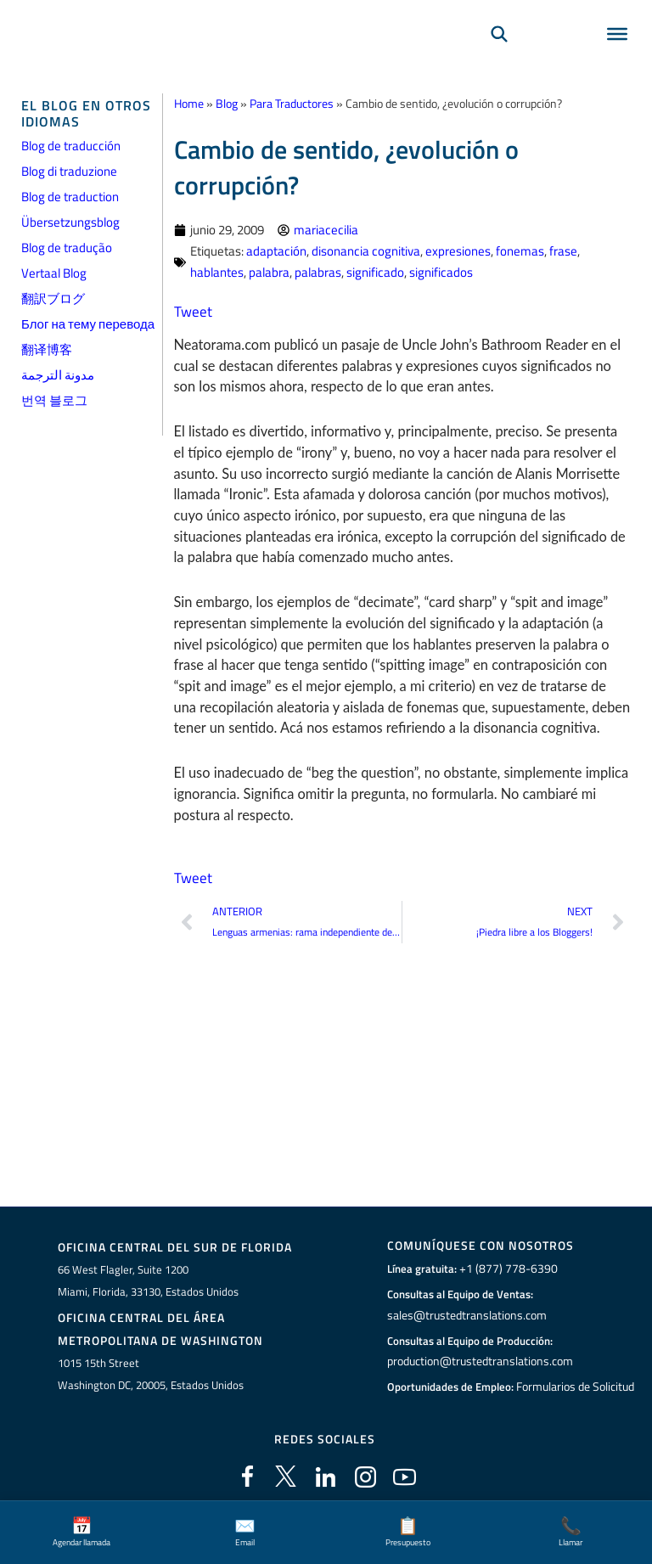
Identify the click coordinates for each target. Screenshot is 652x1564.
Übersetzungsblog (70, 222)
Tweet (191, 308)
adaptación (276, 250)
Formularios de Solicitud (575, 1385)
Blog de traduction (70, 196)
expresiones (458, 250)
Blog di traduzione (69, 171)
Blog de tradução (66, 247)
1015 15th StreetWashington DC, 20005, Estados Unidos (151, 1369)
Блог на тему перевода (88, 324)
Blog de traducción (71, 145)
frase (563, 250)
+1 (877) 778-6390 (504, 1268)
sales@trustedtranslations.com (465, 1314)
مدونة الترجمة (57, 375)
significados (441, 271)
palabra (269, 271)
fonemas (520, 250)
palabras (318, 271)
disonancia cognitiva (366, 250)
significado (375, 271)
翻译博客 (46, 349)
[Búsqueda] (499, 56)
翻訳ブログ (53, 298)
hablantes (217, 271)
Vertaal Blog (54, 273)
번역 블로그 (54, 400)
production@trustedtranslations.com (478, 1361)
